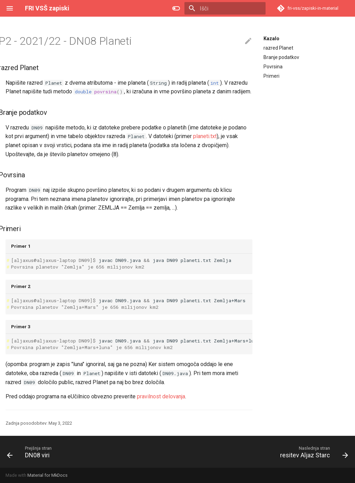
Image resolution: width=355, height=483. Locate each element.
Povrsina (273, 66)
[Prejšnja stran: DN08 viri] (30, 451)
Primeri (271, 76)
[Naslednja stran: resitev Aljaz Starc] (312, 451)
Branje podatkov (281, 57)
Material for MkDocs (47, 475)
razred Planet (278, 48)
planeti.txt (205, 136)
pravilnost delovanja (161, 396)
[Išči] (225, 8)
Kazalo (271, 38)
